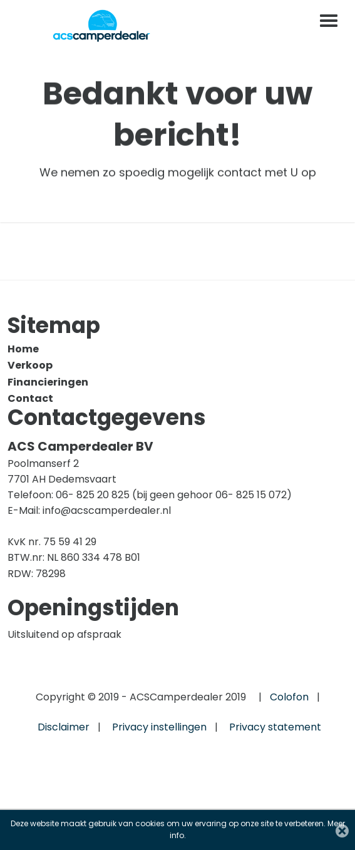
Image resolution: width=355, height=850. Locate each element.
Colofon (289, 697)
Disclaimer (64, 727)
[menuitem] (174, 349)
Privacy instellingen (159, 727)
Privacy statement (275, 727)
